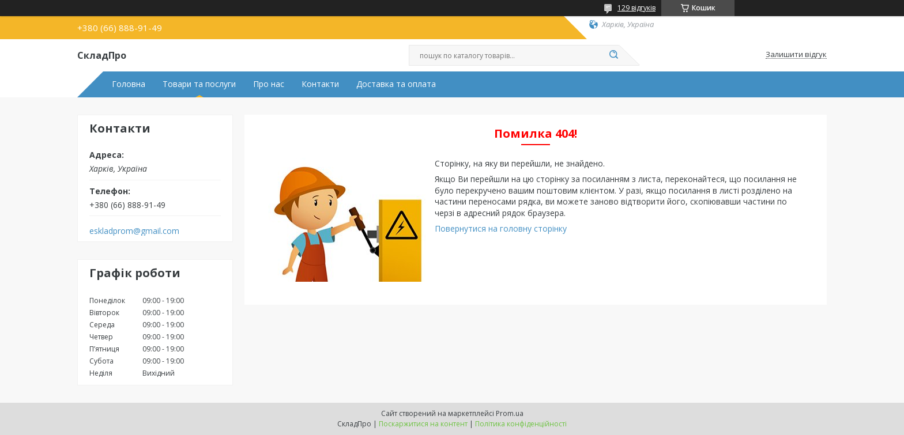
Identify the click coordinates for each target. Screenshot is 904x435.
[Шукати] (613, 55)
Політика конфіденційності (521, 424)
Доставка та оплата (396, 84)
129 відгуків (636, 8)
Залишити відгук (796, 55)
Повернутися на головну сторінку (501, 228)
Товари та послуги (199, 84)
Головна (128, 84)
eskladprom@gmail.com (134, 231)
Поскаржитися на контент (423, 424)
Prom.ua (509, 413)
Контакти (320, 84)
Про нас (268, 84)
